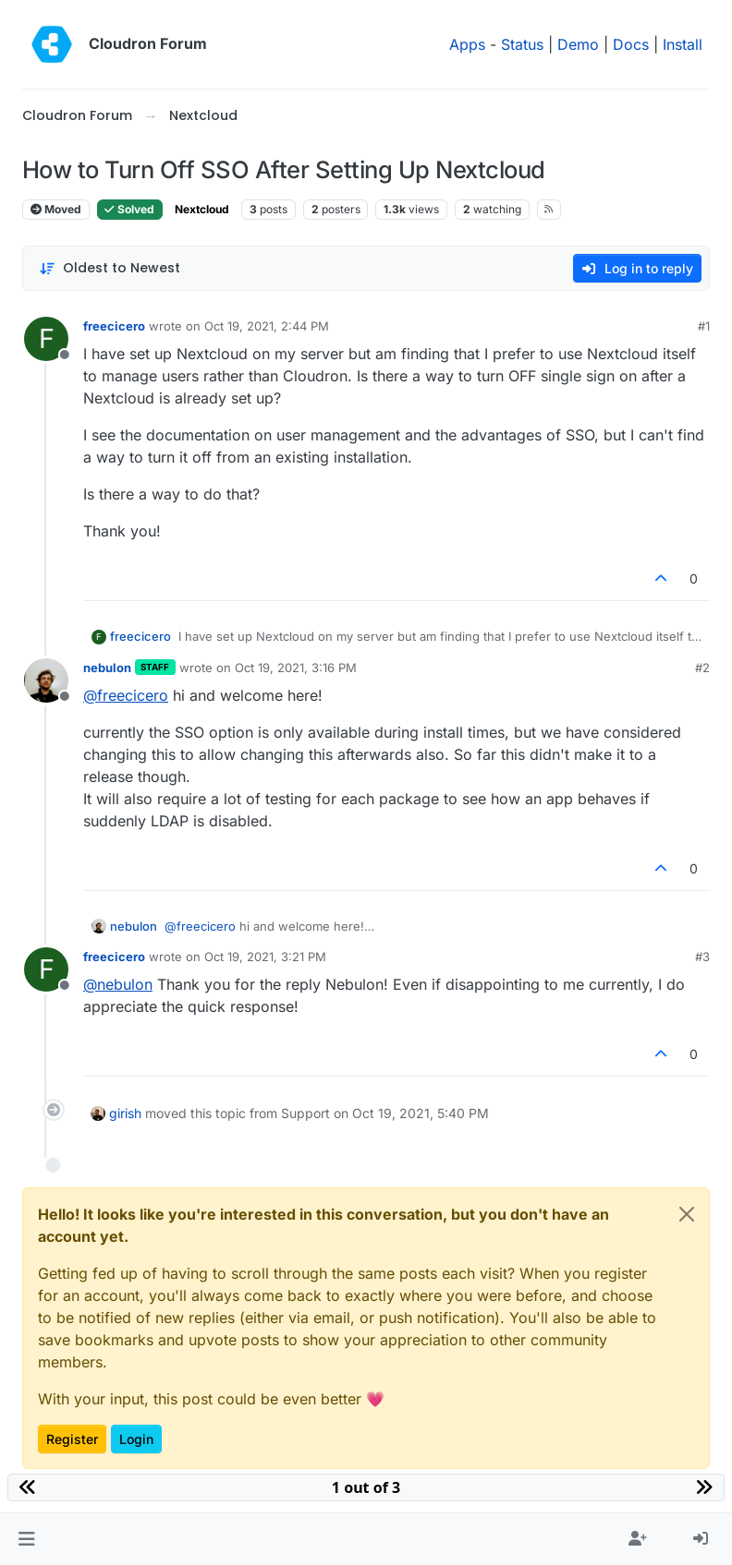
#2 (702, 667)
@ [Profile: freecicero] (125, 695)
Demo (578, 44)
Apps (467, 44)
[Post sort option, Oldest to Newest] (109, 268)
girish (125, 1113)
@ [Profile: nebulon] (117, 984)
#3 (702, 956)
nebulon (107, 667)
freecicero (114, 326)
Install (682, 44)
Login (136, 1439)
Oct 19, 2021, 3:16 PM (296, 667)
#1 (704, 326)
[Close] (687, 1214)
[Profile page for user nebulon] (46, 680)
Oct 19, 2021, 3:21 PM (265, 956)
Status (522, 44)
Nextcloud (202, 209)
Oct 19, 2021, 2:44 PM (266, 326)
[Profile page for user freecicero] (46, 339)
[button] (26, 1539)
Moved (55, 209)
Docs (631, 44)
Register (72, 1439)
